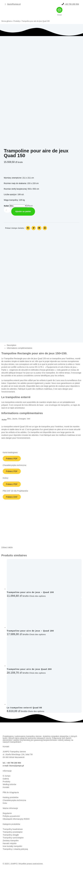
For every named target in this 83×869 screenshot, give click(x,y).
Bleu (9, 419)
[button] (28, 228)
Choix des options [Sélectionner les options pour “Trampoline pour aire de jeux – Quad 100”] (37, 598)
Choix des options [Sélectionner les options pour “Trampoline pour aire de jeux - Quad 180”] (37, 636)
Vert (28, 419)
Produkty (16, 21)
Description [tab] (11, 345)
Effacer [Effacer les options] (30, 206)
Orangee (22, 419)
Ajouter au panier (23, 211)
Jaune (14, 419)
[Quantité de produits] (7, 210)
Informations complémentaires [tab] (19, 348)
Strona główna (6, 21)
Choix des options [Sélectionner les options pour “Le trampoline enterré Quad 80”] (36, 713)
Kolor (6, 206)
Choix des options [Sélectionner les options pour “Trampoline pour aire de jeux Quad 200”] (37, 674)
